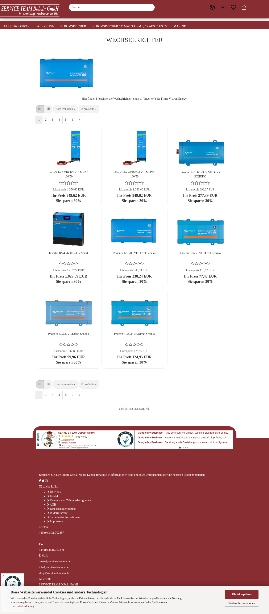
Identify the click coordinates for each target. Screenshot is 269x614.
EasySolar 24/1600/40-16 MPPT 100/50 (134, 174)
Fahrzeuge (45, 26)
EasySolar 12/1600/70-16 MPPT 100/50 (68, 174)
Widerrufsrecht (58, 513)
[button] (212, 7)
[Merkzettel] (233, 7)
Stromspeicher (73, 26)
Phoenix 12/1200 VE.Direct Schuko (134, 253)
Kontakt (54, 496)
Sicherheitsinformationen (65, 517)
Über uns (55, 492)
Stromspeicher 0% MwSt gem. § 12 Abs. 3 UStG (129, 26)
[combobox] (65, 109)
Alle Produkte (16, 26)
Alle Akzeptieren (241, 594)
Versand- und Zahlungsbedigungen (70, 500)
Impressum (56, 521)
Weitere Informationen (241, 603)
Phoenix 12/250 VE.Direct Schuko (200, 253)
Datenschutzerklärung (22, 605)
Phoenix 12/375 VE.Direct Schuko (68, 333)
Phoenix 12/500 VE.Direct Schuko (134, 333)
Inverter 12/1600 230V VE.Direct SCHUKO (200, 174)
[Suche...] (149, 7)
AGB (53, 504)
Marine (179, 26)
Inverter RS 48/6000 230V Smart (68, 253)
